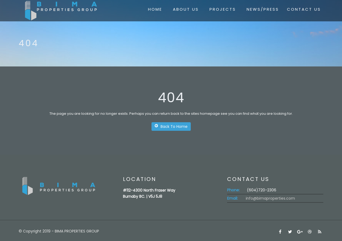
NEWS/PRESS (263, 9)
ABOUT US (186, 9)
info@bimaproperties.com (270, 198)
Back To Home (171, 126)
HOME (155, 9)
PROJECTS (222, 9)
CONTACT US (304, 9)
